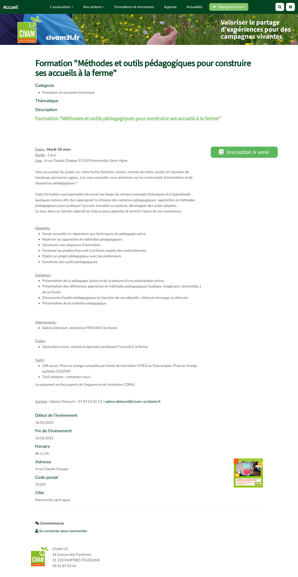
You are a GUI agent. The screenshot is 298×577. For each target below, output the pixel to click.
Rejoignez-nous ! (229, 7)
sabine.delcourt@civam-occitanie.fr (133, 401)
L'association (61, 7)
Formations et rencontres (134, 7)
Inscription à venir (244, 152)
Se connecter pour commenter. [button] (61, 531)
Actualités (194, 7)
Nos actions (94, 7)
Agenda (170, 7)
